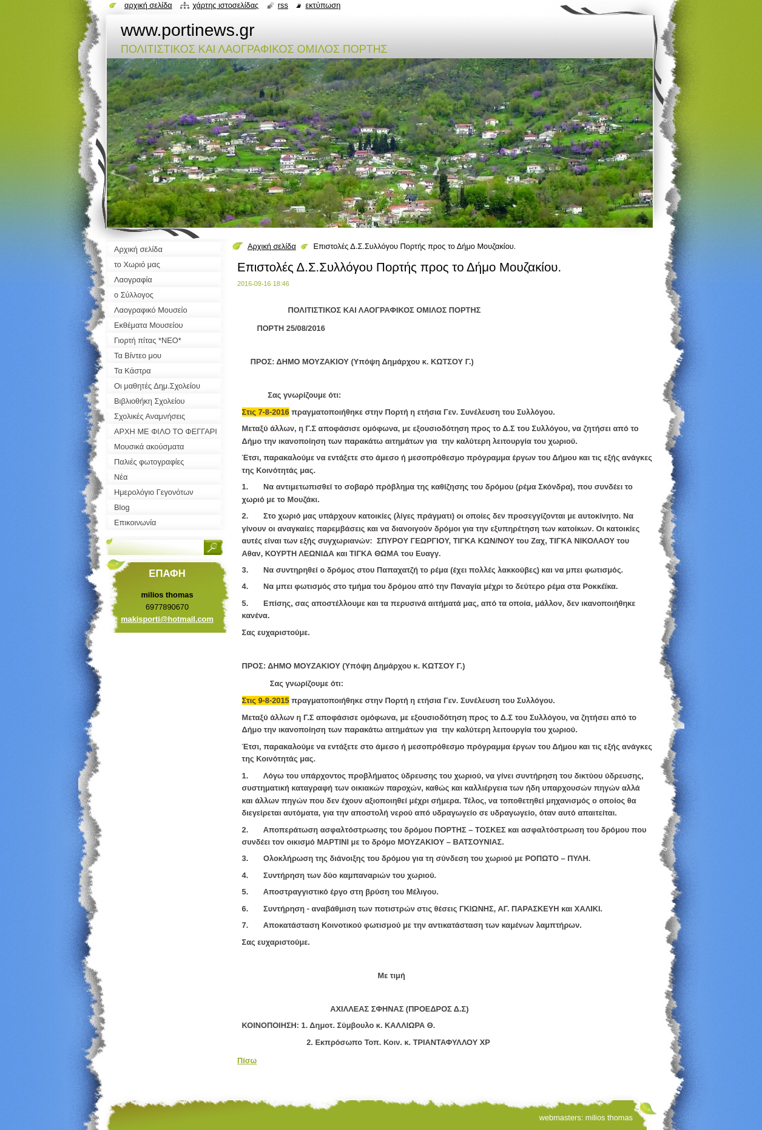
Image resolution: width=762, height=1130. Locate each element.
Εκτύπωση (322, 5)
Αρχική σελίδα (272, 246)
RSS (283, 5)
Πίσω (247, 1060)
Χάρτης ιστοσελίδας (225, 5)
